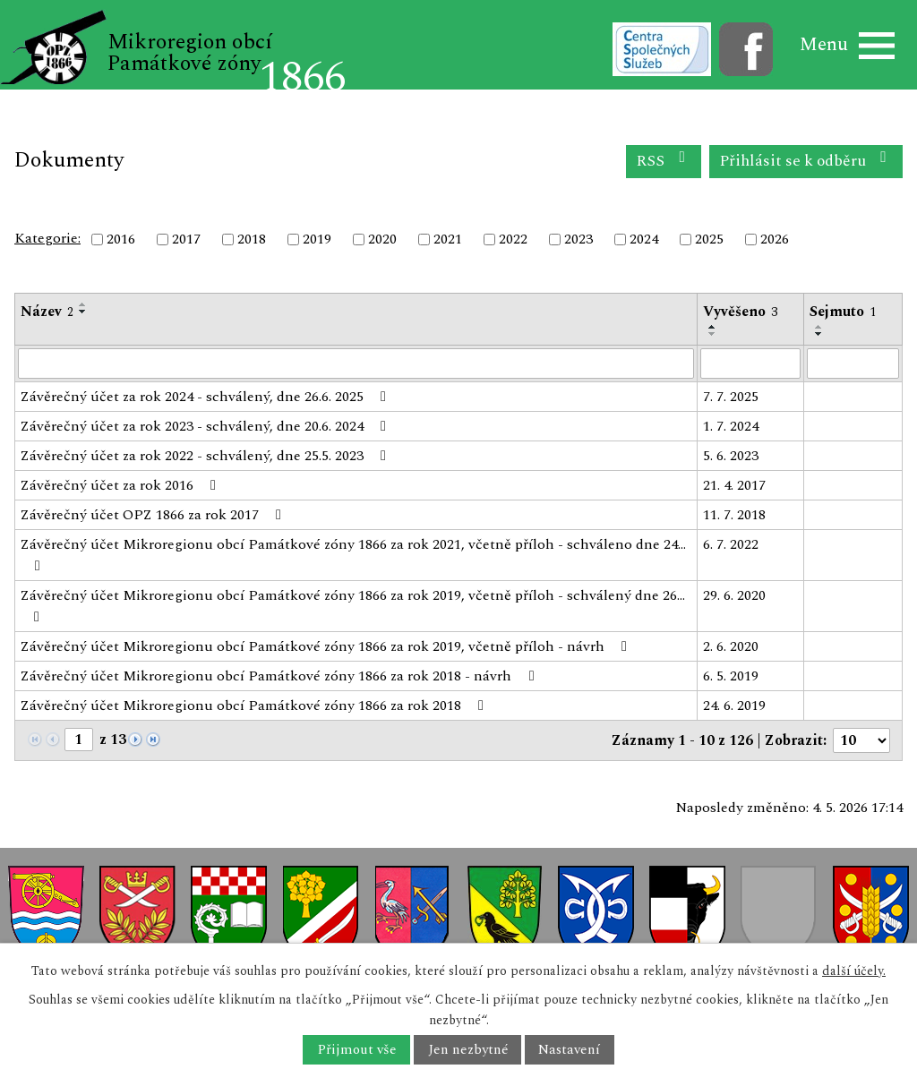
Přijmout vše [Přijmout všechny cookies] (357, 1049)
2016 (121, 239)
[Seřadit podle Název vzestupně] (83, 304)
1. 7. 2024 (730, 426)
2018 (251, 239)
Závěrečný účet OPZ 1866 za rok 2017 (154, 515)
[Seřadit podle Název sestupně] (83, 311)
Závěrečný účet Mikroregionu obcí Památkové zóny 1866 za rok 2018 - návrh (280, 676)
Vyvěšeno (740, 311)
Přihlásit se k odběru (806, 161)
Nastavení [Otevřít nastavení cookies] (569, 1049)
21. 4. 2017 (734, 485)
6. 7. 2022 (730, 544)
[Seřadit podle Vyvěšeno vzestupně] (713, 326)
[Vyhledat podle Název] (356, 363)
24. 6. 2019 (734, 705)
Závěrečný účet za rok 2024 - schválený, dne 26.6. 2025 (206, 396)
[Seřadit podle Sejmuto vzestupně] (819, 326)
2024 (644, 239)
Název (47, 311)
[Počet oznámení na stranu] (861, 740)
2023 (578, 239)
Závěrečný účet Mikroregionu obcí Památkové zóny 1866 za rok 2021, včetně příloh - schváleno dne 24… (353, 553)
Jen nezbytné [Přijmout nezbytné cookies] (468, 1049)
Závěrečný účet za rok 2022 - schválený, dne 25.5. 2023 (206, 455)
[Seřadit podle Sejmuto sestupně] (819, 334)
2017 (186, 239)
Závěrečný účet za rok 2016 (121, 485)
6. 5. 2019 (730, 676)
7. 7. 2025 (730, 396)
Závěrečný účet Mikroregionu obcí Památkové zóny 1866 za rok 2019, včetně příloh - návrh (327, 646)
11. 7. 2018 (734, 515)
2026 (774, 239)
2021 (447, 239)
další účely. (854, 971)
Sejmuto (843, 311)
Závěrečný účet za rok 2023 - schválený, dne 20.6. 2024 (206, 426)
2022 (513, 239)
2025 (709, 239)
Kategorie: (47, 238)
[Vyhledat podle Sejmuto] (853, 363)
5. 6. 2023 (730, 455)
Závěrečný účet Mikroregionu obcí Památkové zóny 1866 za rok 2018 (255, 705)
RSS (664, 161)
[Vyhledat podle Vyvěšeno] (750, 363)
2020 (382, 239)
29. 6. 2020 (734, 595)
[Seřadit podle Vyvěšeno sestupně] (713, 334)
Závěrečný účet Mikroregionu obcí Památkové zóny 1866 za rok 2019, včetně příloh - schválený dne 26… (353, 604)
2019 (317, 239)
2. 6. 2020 (730, 646)
